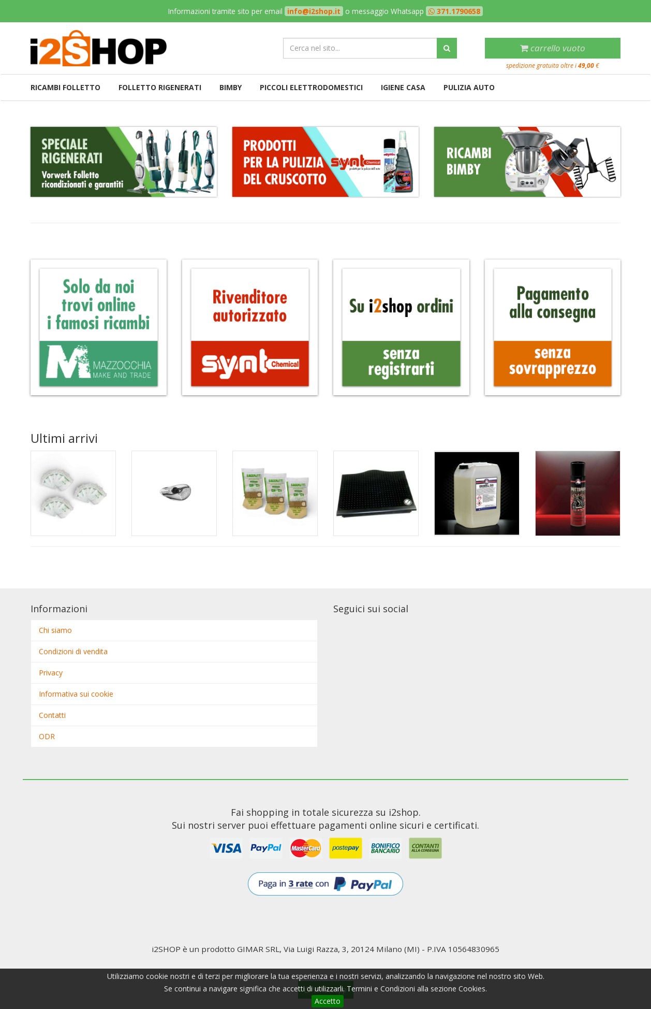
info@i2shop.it (314, 11)
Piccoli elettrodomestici (311, 87)
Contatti (52, 715)
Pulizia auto (469, 87)
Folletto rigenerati (160, 87)
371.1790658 (457, 11)
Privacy (51, 673)
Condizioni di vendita (73, 651)
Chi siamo (55, 630)
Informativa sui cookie (76, 694)
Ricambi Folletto (65, 87)
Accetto (328, 1001)
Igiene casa (403, 87)
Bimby (230, 87)
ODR (47, 736)
